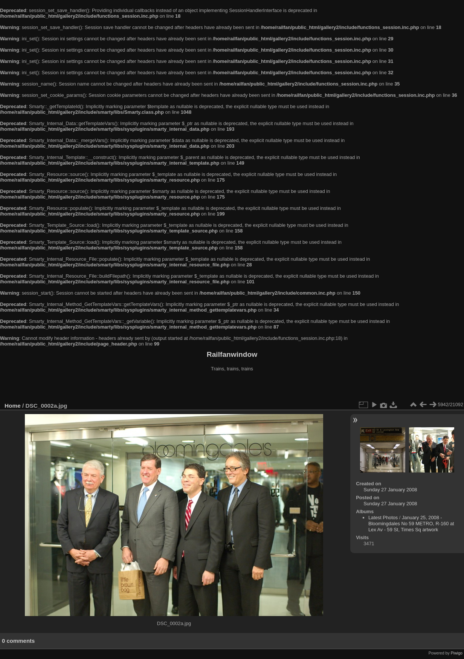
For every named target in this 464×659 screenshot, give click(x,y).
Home (13, 405)
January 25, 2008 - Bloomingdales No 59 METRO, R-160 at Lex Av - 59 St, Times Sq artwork (411, 523)
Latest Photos (383, 517)
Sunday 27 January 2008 (390, 489)
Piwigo (456, 653)
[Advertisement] (232, 387)
